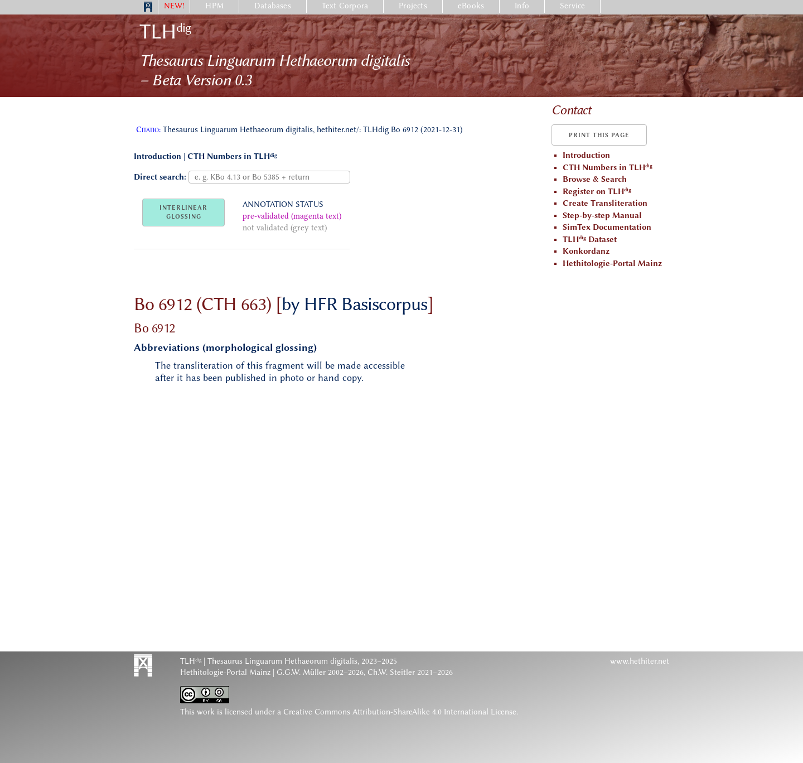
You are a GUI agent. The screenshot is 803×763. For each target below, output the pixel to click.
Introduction (157, 156)
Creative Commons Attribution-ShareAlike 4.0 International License (399, 712)
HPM (214, 6)
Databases (272, 6)
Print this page (599, 135)
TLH (165, 32)
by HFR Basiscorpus (354, 304)
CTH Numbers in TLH (232, 156)
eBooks (471, 6)
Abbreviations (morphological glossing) (225, 347)
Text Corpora (345, 6)
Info (522, 6)
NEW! (174, 6)
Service (572, 6)
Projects (413, 6)
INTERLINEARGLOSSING (183, 212)
